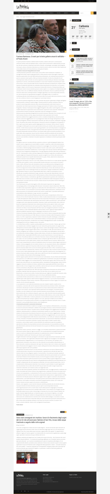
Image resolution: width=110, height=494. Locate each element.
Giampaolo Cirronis (30, 53)
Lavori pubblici (20, 414)
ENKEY (87, 491)
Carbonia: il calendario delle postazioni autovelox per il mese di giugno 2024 (84, 65)
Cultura (18, 20)
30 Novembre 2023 (80, 74)
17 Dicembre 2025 (20, 53)
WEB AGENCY (91, 491)
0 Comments (79, 99)
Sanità (71, 83)
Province (84, 55)
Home (17, 16)
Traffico (71, 55)
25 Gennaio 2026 (80, 61)
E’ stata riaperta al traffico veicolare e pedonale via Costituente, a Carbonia (84, 59)
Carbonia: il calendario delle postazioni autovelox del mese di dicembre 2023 (84, 71)
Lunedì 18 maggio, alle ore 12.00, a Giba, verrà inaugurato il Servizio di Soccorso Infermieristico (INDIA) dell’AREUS (80, 103)
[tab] (71, 56)
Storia (76, 55)
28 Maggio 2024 (79, 67)
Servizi (80, 55)
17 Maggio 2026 (72, 99)
